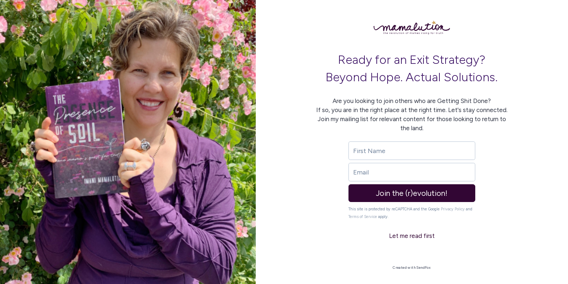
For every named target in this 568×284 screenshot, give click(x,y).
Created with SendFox (412, 267)
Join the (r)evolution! (411, 193)
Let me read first (412, 235)
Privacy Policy (453, 209)
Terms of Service (362, 216)
